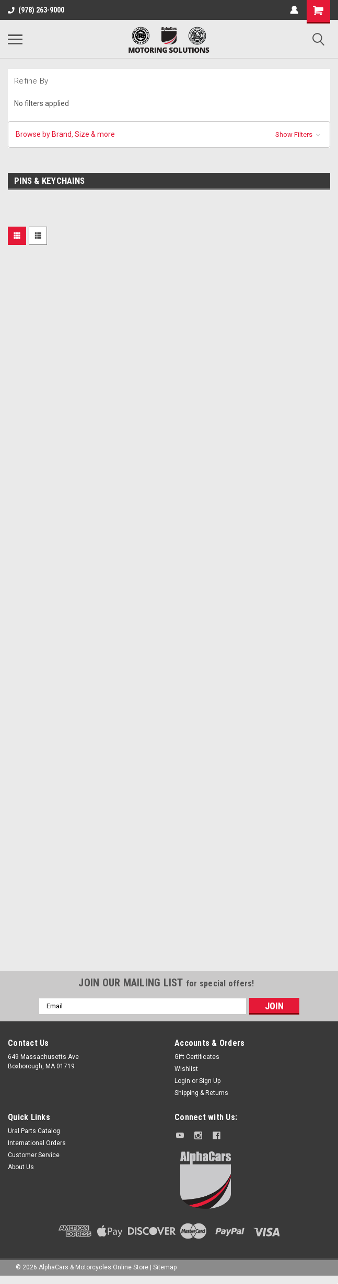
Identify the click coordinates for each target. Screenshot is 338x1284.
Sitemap (165, 1267)
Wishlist (186, 1069)
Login (182, 1081)
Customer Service (34, 1155)
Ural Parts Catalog (34, 1131)
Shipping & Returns (201, 1093)
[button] (169, 134)
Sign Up (209, 1081)
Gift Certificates (196, 1057)
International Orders (37, 1143)
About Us (21, 1167)
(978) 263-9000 (36, 10)
